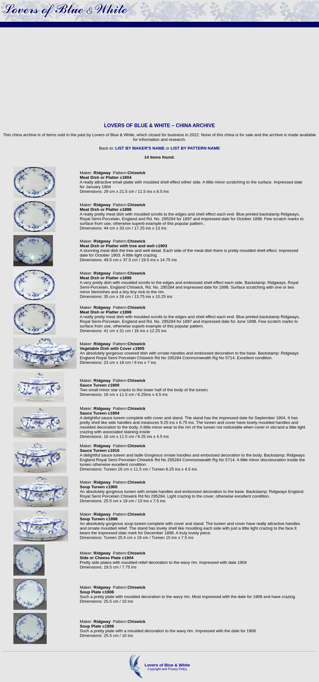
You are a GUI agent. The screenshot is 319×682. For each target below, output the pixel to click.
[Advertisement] (159, 74)
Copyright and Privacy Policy (167, 669)
